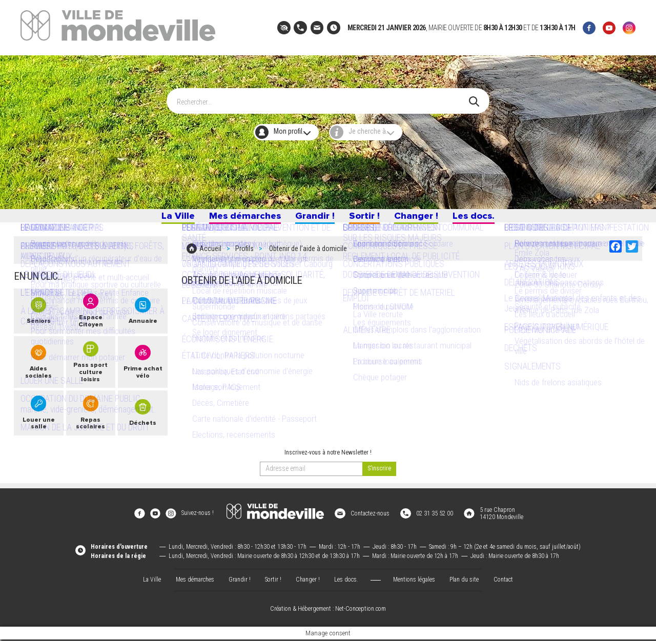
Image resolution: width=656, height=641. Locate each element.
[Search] (323, 97)
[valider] (379, 478)
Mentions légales (414, 581)
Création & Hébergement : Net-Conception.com (328, 610)
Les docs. (482, 219)
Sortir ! (366, 219)
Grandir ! (313, 219)
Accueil (210, 255)
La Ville (169, 219)
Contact (503, 581)
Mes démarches (239, 219)
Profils (244, 255)
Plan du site (464, 581)
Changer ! (420, 219)
